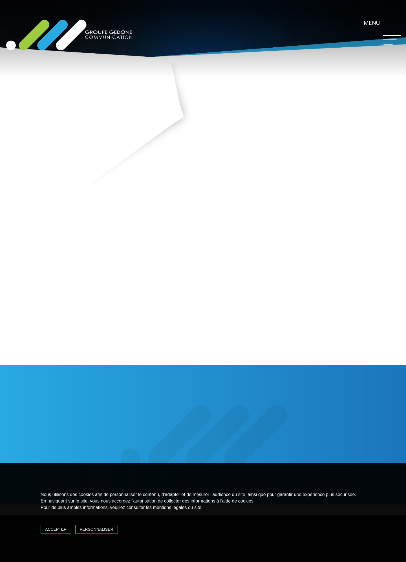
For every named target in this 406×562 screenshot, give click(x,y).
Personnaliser (96, 529)
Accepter (56, 529)
